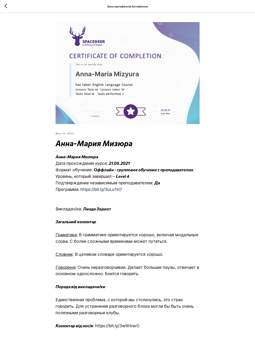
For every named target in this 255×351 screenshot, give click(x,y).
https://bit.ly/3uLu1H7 (101, 189)
